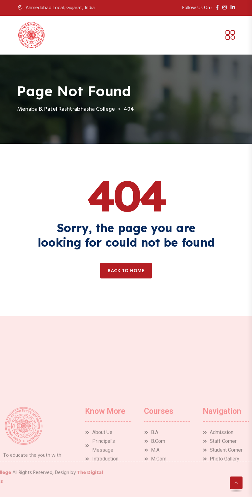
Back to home (126, 271)
